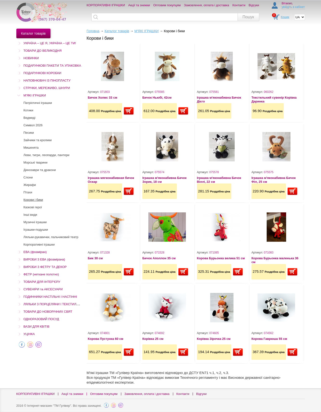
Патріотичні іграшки (38, 103)
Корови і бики (33, 200)
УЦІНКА (29, 334)
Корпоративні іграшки (39, 244)
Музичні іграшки (35, 222)
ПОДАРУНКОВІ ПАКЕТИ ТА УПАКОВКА (52, 65)
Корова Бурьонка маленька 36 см (275, 260)
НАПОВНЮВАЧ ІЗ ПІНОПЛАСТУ (47, 80)
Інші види (30, 214)
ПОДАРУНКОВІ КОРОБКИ (43, 73)
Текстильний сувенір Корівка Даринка (274, 99)
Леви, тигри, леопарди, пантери (46, 155)
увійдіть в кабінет (293, 7)
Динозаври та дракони (40, 170)
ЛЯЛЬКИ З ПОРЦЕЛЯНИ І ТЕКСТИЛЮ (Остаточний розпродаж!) (70, 304)
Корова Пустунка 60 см (105, 339)
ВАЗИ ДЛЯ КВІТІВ (37, 326)
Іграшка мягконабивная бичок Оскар (111, 180)
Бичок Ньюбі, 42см (156, 97)
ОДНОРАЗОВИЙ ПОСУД (41, 319)
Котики (28, 110)
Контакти (238, 5)
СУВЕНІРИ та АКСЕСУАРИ (43, 289)
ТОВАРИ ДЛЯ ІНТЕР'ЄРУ (42, 282)
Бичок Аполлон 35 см (159, 258)
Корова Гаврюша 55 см (269, 339)
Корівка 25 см (153, 339)
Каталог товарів (117, 31)
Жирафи (30, 185)
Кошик (285, 17)
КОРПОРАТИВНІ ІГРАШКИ (106, 5)
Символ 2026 (33, 125)
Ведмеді (30, 118)
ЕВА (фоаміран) (35, 252)
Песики (29, 132)
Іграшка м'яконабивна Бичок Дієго (219, 99)
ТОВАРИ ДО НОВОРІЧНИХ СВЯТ (48, 311)
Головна (93, 31)
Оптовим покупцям (167, 5)
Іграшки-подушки (36, 229)
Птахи (28, 192)
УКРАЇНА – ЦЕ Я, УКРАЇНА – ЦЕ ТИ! (50, 43)
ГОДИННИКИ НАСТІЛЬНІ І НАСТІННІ (50, 296)
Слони (28, 177)
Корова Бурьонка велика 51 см (221, 258)
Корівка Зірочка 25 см (214, 339)
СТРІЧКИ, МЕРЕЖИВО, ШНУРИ (47, 88)
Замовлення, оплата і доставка (206, 5)
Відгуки (254, 5)
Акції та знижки (139, 5)
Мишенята (31, 147)
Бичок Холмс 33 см (102, 97)
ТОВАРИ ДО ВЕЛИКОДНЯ (43, 50)
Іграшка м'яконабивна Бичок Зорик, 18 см (164, 180)
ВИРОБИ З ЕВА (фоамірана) (44, 259)
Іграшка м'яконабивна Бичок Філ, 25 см (274, 180)
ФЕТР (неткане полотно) (41, 274)
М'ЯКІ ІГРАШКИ (35, 95)
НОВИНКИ (31, 58)
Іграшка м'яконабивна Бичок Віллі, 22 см (219, 180)
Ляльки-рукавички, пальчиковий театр (51, 237)
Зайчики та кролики (38, 140)
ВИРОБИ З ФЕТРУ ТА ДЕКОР (45, 267)
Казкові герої (33, 207)
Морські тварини (36, 162)
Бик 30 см (95, 258)
